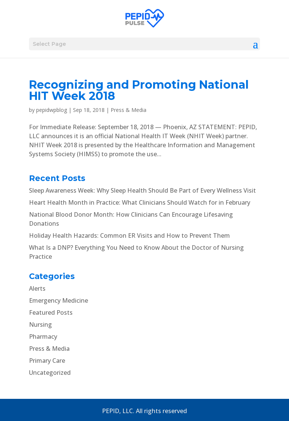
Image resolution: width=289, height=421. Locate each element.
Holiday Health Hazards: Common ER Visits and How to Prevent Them (129, 235)
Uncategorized (50, 372)
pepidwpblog (51, 109)
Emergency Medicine (58, 300)
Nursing (40, 324)
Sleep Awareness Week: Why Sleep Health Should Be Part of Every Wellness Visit (142, 190)
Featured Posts (51, 312)
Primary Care (47, 360)
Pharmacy (43, 336)
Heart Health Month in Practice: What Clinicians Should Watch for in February (139, 202)
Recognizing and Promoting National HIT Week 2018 (139, 90)
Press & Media (128, 109)
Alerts (37, 288)
